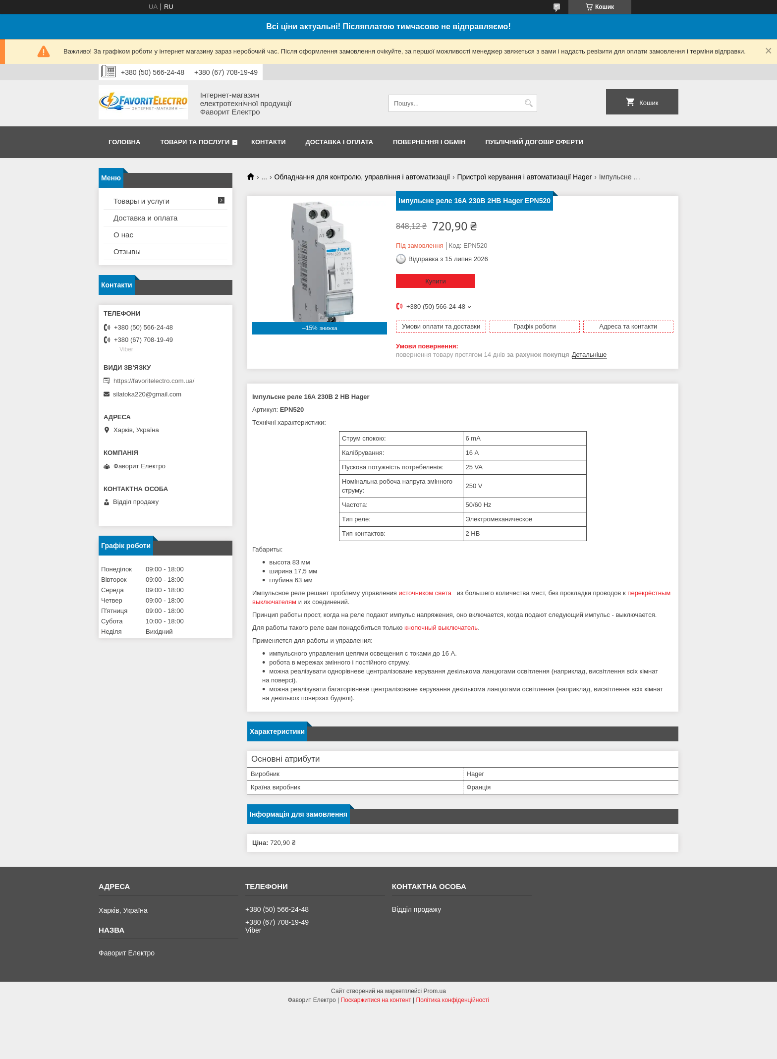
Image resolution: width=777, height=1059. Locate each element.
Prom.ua (435, 991)
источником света (425, 593)
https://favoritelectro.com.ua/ (153, 381)
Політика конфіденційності (453, 1000)
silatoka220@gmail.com (147, 394)
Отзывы (127, 251)
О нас (123, 234)
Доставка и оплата (145, 218)
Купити (435, 281)
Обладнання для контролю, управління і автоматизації (362, 177)
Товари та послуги (194, 142)
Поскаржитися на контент (375, 1000)
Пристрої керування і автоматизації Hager (524, 177)
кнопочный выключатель (441, 627)
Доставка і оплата (339, 142)
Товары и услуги (141, 201)
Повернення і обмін (429, 142)
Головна (124, 142)
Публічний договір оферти (534, 142)
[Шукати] (528, 103)
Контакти (268, 142)
